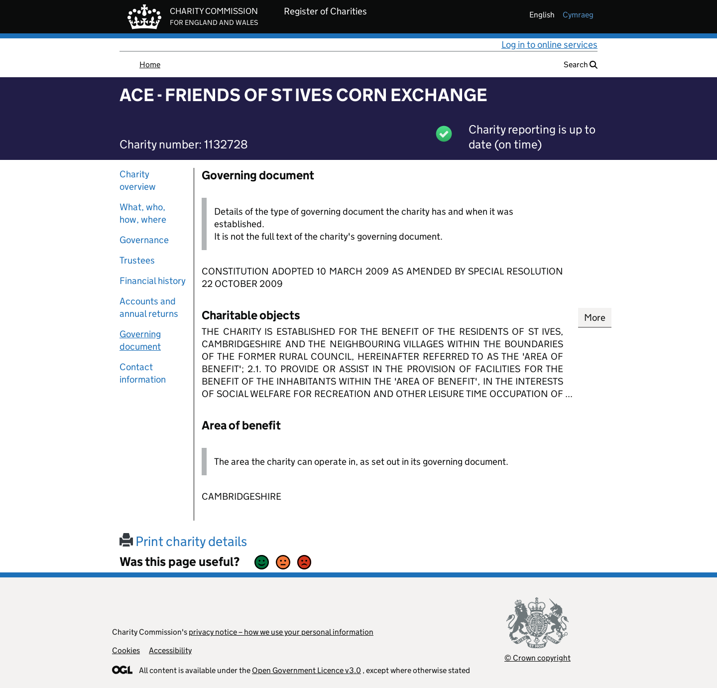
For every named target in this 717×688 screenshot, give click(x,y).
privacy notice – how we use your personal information (281, 632)
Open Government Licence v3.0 (306, 670)
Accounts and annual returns (149, 307)
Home (149, 64)
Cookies (126, 650)
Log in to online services (549, 44)
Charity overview (138, 180)
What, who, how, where (143, 213)
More (594, 317)
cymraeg (578, 14)
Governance (144, 240)
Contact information (143, 373)
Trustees (137, 260)
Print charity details (183, 541)
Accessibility (170, 650)
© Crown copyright (537, 658)
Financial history (153, 280)
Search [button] (581, 64)
